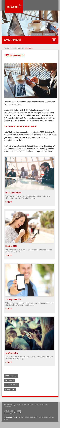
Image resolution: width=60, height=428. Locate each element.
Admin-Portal (49, 34)
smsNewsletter (11, 353)
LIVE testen (36, 34)
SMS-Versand (29, 48)
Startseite (20, 48)
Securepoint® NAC (13, 299)
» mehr (8, 202)
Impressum (44, 405)
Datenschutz (8, 406)
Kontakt (31, 405)
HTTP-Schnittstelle (13, 193)
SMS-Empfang (9, 405)
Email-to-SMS (11, 246)
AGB (36, 405)
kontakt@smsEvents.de (13, 413)
